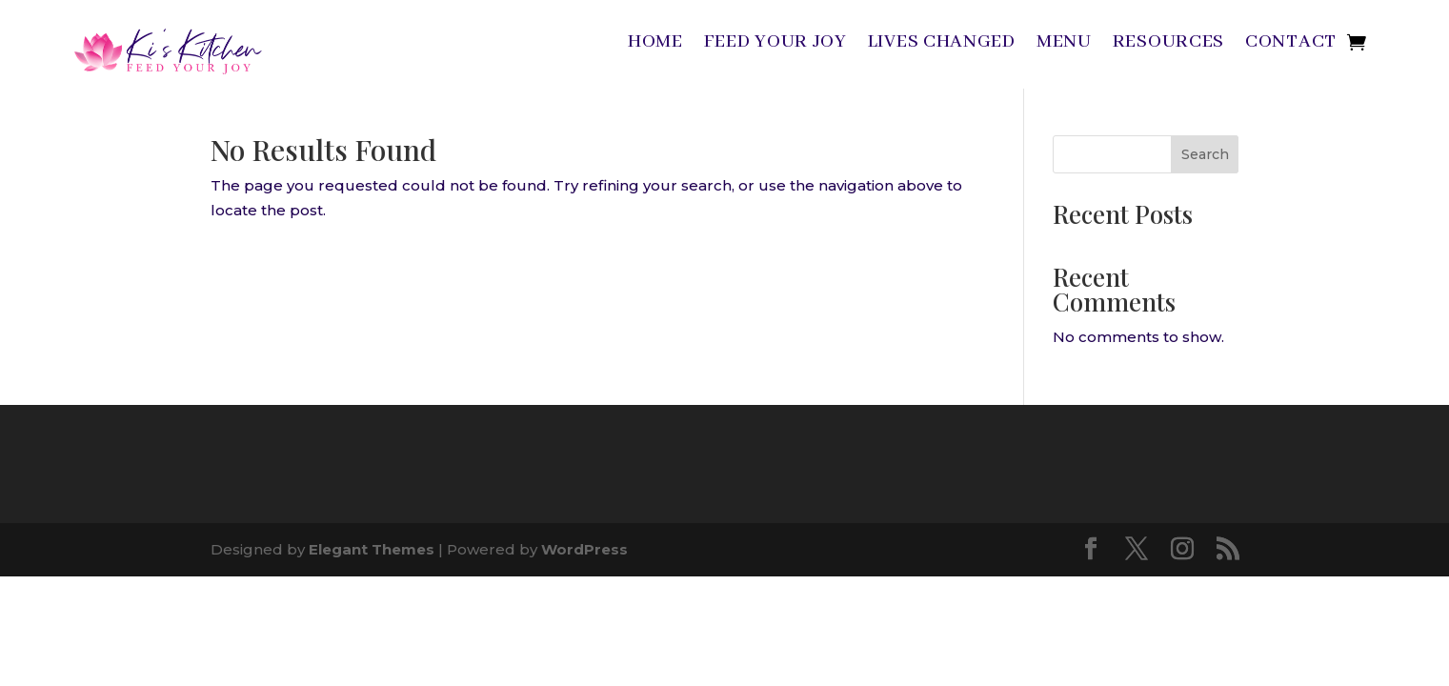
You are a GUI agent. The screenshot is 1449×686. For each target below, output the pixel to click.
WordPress (584, 549)
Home (655, 44)
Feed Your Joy (775, 44)
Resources (1168, 44)
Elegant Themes (371, 549)
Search (1205, 154)
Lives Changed (942, 44)
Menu (1064, 44)
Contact (1291, 44)
